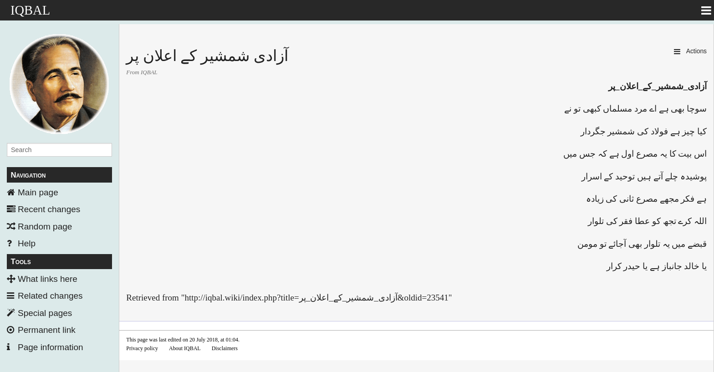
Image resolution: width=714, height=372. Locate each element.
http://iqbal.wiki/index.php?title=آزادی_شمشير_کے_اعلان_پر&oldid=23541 (316, 297)
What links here (47, 279)
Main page (38, 192)
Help (27, 243)
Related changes (50, 296)
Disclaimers (225, 348)
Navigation (28, 175)
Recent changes (49, 209)
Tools (20, 261)
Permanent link (47, 330)
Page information (50, 347)
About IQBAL (185, 348)
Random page (45, 226)
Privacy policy (142, 348)
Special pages (45, 313)
